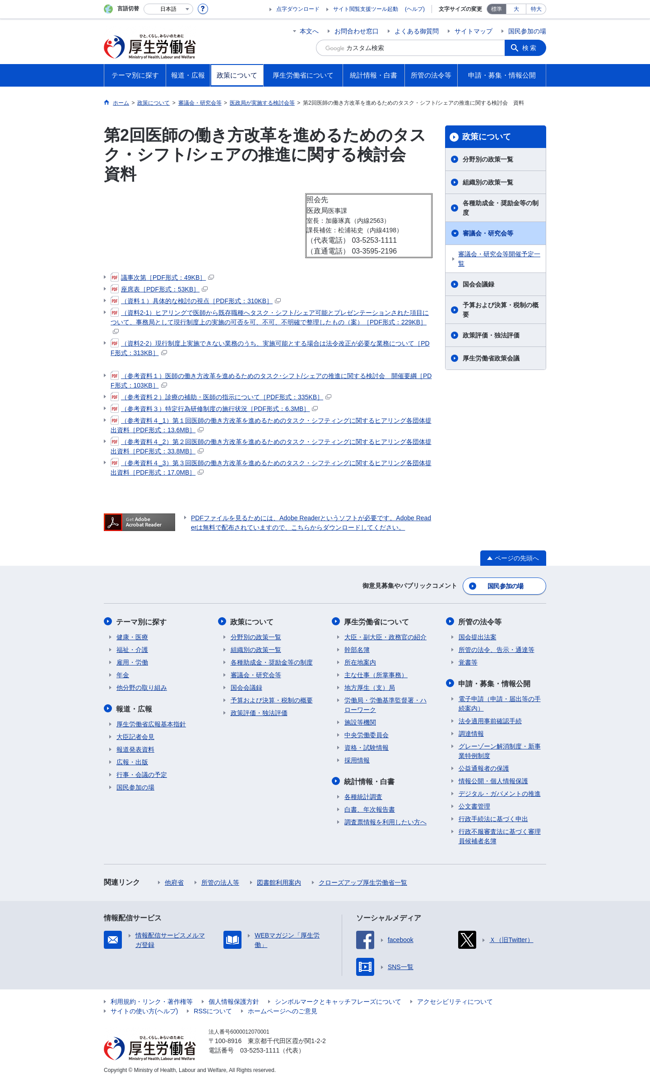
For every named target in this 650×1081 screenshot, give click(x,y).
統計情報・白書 (369, 781)
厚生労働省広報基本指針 (151, 723)
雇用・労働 (132, 661)
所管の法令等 (480, 621)
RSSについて (213, 1010)
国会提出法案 (478, 636)
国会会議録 (478, 284)
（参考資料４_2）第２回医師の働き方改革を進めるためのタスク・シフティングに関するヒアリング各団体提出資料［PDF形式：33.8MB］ (271, 446)
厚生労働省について (376, 621)
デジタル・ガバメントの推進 (500, 792)
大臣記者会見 (135, 735)
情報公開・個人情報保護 (493, 780)
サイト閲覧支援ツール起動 (365, 9)
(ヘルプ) (415, 9)
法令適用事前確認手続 (490, 720)
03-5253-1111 (259, 1049)
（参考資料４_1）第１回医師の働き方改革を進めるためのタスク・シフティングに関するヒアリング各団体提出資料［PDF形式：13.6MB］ (271, 425)
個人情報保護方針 (234, 1000)
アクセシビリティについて (455, 1000)
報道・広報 (134, 708)
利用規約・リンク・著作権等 (152, 1000)
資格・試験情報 (366, 747)
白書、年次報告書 (369, 808)
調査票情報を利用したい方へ (385, 821)
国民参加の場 (527, 31)
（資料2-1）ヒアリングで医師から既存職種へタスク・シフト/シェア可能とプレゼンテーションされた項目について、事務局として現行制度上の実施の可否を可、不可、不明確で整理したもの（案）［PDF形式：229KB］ (270, 321)
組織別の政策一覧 (488, 182)
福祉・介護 (132, 649)
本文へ (309, 31)
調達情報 (471, 732)
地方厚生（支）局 (369, 687)
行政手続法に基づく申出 (493, 818)
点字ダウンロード (298, 9)
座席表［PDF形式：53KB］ (159, 289)
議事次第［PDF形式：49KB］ (162, 277)
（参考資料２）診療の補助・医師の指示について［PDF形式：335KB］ (221, 397)
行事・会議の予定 (141, 773)
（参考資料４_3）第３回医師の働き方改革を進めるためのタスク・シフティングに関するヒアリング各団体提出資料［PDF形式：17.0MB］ (271, 467)
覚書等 (468, 661)
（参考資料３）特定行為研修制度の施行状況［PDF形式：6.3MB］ (214, 408)
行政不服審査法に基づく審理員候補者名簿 (500, 835)
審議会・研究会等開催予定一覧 (499, 258)
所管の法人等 (220, 881)
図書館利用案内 (279, 881)
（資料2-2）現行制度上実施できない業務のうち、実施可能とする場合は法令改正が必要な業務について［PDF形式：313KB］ (270, 347)
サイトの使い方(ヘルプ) (144, 1010)
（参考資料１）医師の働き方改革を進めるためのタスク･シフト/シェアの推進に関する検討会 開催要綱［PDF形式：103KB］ (271, 380)
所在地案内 (360, 661)
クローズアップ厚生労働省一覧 (363, 881)
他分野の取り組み (141, 687)
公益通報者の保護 (484, 767)
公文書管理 (474, 805)
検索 (530, 47)
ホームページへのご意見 (282, 1010)
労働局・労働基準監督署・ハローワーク (385, 704)
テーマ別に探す (141, 621)
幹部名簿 (357, 649)
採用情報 (357, 759)
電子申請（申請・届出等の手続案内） (500, 702)
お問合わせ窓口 (356, 31)
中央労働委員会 (366, 734)
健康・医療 (132, 636)
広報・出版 (132, 761)
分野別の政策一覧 (488, 159)
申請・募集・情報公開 (495, 683)
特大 (536, 9)
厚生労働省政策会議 (491, 358)
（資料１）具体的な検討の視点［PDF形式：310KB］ (196, 300)
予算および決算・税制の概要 (501, 309)
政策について (486, 136)
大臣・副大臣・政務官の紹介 (385, 636)
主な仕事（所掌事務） (376, 674)
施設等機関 (360, 721)
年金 (122, 674)
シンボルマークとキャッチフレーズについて (338, 1000)
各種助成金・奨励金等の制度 (501, 207)
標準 (496, 9)
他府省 (174, 881)
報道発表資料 (135, 748)
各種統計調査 (363, 795)
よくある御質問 (417, 31)
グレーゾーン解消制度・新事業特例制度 (500, 750)
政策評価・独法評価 (491, 335)
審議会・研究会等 (488, 233)
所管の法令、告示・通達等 (496, 649)
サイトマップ (473, 31)
